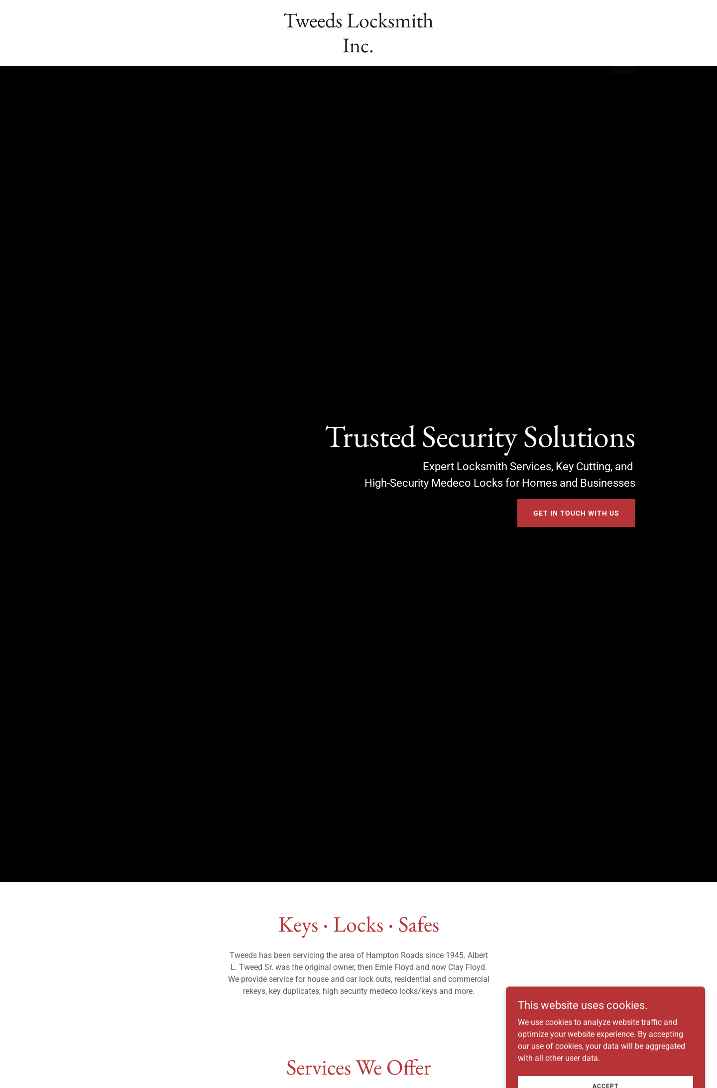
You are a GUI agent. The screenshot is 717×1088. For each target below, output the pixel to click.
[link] (358, 49)
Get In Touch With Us (576, 513)
